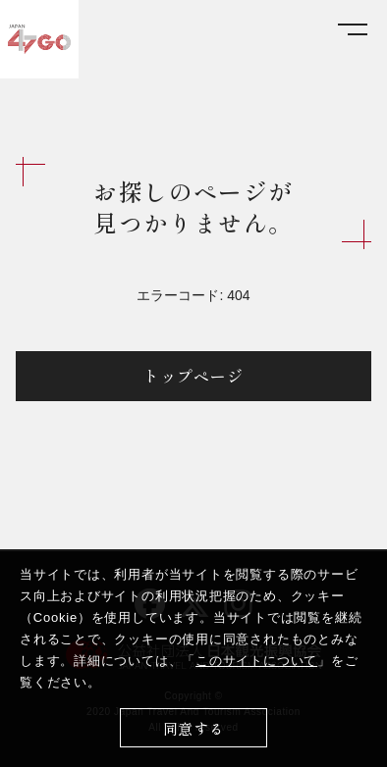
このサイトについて (256, 660)
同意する (194, 728)
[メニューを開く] (352, 30)
